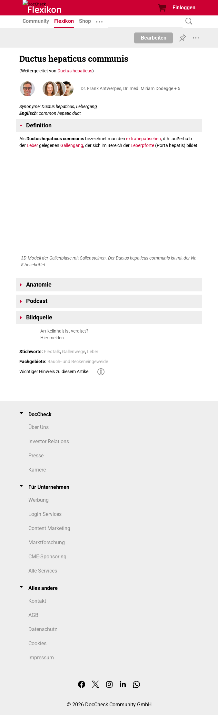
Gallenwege (73, 351)
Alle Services (42, 571)
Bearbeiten (153, 38)
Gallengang (71, 145)
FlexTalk (52, 351)
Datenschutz (42, 629)
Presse (36, 456)
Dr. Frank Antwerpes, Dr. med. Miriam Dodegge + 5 (130, 88)
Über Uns (38, 427)
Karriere (37, 470)
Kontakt (37, 601)
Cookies (37, 643)
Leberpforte (142, 145)
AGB (33, 615)
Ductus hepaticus (74, 70)
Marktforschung (46, 542)
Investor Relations (48, 441)
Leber (32, 145)
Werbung (38, 500)
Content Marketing (49, 528)
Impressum (41, 658)
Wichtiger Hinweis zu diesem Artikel (54, 371)
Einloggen (184, 8)
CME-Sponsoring (47, 557)
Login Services (45, 514)
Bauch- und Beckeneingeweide (77, 361)
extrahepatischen (143, 138)
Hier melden (52, 337)
